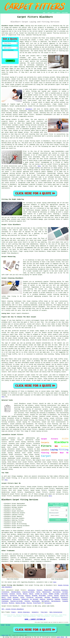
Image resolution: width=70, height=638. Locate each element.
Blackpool (64, 597)
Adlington (31, 590)
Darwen (56, 595)
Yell (39, 166)
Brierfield (37, 603)
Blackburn (29, 109)
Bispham (34, 595)
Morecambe (42, 595)
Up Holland (34, 599)
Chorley (29, 603)
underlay (22, 63)
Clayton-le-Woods (28, 592)
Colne (22, 597)
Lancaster (5, 595)
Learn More (60, 637)
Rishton (11, 603)
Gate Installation (56, 612)
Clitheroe (30, 597)
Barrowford (45, 601)
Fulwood (65, 601)
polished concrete (36, 557)
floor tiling (61, 556)
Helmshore (25, 599)
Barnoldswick (55, 601)
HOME (44, 12)
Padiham (57, 599)
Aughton (42, 599)
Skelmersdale (15, 592)
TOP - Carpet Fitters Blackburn (13, 609)
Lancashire (9, 590)
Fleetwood (5, 601)
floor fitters (15, 559)
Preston (27, 601)
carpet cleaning (35, 561)
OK (66, 637)
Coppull (27, 595)
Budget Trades (5, 635)
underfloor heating (37, 554)
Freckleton (5, 592)
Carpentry (35, 612)
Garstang (4, 593)
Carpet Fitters (7, 606)
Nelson (25, 593)
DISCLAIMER (65, 12)
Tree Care (44, 612)
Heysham (47, 597)
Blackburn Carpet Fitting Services (20, 500)
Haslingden (35, 601)
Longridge (64, 593)
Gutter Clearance (24, 612)
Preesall (65, 599)
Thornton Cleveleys (61, 590)
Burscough (38, 597)
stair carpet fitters (30, 452)
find (6, 486)
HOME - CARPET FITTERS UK (35, 619)
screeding (62, 559)
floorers (13, 557)
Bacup (31, 593)
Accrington (56, 592)
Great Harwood (13, 597)
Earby (38, 592)
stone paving (60, 557)
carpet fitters (53, 70)
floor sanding (14, 561)
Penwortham (48, 590)
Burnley (21, 595)
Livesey (49, 595)
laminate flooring (16, 556)
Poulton (39, 590)
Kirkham (65, 592)
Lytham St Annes (41, 593)
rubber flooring (60, 554)
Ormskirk (50, 599)
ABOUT (53, 12)
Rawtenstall (46, 592)
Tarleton (4, 603)
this (3, 396)
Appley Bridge (20, 603)
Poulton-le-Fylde (16, 601)
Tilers (13, 612)
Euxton (19, 593)
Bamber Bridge (54, 593)
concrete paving (40, 559)
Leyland (12, 593)
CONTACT (58, 12)
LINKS (48, 12)
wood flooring (40, 556)
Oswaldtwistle (6, 599)
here (50, 496)
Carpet (31, 81)
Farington (47, 603)
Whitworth (16, 599)
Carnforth (13, 595)
